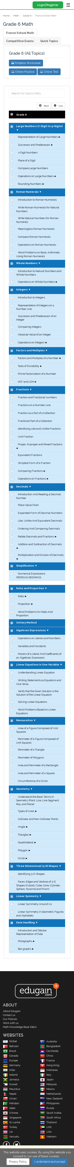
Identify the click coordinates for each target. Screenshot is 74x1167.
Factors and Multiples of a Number (38, 358)
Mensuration (24, 720)
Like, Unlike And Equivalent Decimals (40, 520)
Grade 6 (27, 15)
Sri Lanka (11, 1122)
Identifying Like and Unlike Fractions (39, 428)
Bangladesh (50, 1046)
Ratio (21, 596)
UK (8, 1131)
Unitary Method (26, 622)
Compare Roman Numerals (34, 236)
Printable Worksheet (25, 63)
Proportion (24, 603)
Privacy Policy (18, 1161)
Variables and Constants (32, 646)
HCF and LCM (26, 381)
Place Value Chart (28, 505)
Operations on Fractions (32, 478)
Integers (22, 289)
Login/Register (47, 5)
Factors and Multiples (30, 350)
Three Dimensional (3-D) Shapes (37, 865)
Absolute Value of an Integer (34, 334)
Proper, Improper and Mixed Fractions (40, 444)
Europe (10, 1060)
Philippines (49, 1103)
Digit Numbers (27, 152)
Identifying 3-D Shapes (31, 873)
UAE (46, 1127)
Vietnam (48, 1136)
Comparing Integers (29, 326)
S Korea (10, 1112)
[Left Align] (44, 106)
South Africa (50, 1117)
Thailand (48, 1122)
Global (10, 1041)
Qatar (9, 1108)
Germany (11, 1065)
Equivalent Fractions (30, 455)
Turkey (10, 1127)
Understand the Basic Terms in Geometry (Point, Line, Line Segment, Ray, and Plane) (37, 800)
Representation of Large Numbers (38, 136)
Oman (10, 1098)
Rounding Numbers (29, 183)
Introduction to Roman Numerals (37, 199)
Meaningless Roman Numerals (36, 228)
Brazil (9, 1050)
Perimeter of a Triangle (31, 749)
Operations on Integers (31, 342)
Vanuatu (11, 1136)
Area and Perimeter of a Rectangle (38, 765)
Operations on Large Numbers (35, 176)
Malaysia (48, 1084)
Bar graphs (24, 948)
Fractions (22, 389)
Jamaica (11, 1079)
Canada (10, 1055)
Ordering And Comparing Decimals (39, 528)
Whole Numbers (26, 263)
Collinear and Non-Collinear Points (38, 819)
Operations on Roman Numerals (37, 244)
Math (16, 15)
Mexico (47, 1089)
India (9, 1069)
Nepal (9, 1093)
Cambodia (49, 1050)
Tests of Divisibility (28, 366)
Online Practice (22, 71)
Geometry (23, 788)
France (47, 1060)
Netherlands (50, 1093)
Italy (45, 1074)
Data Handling (25, 922)
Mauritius (11, 1089)
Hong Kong (49, 1065)
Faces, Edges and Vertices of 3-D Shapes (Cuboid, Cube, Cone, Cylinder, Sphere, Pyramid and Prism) (38, 885)
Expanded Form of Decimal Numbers (40, 512)
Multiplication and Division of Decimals (41, 554)
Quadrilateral (25, 842)
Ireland (10, 1074)
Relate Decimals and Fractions (36, 536)
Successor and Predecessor (34, 144)
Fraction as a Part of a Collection (36, 413)
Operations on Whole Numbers (36, 281)
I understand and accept (49, 1161)
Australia (48, 1041)
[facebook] (6, 1144)
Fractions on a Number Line (34, 405)
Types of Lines (26, 811)
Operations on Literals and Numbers (39, 638)
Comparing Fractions (30, 470)
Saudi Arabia (50, 1112)
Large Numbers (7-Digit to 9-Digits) (39, 126)
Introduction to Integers (31, 297)
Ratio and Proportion (30, 588)
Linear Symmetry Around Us (35, 904)
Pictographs (25, 941)
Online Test (49, 71)
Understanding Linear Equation (36, 672)
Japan (46, 1079)
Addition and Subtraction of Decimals (40, 544)
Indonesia (49, 1069)
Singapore (12, 1117)
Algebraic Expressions (31, 630)
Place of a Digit (26, 160)
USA (46, 1131)
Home (6, 15)
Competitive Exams (20, 41)
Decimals (22, 486)
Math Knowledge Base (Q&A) (20, 1026)
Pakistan (11, 1103)
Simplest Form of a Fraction (34, 462)
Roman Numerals (27, 191)
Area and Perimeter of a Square (36, 773)
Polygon (23, 850)
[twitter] (16, 1144)
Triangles (23, 834)
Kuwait (10, 1084)
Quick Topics (49, 41)
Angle (21, 826)
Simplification (25, 565)
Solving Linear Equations (32, 701)
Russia (47, 1108)
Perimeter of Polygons (31, 757)
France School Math (20, 32)
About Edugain (12, 1011)
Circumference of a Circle (33, 780)
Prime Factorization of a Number (37, 373)
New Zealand (51, 1098)
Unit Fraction (25, 436)
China (46, 1055)
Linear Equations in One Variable (37, 664)
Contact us (9, 1015)
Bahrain (11, 1046)
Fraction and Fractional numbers (37, 397)
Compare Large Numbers (33, 168)
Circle (21, 858)
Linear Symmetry (27, 896)
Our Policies (10, 1019)
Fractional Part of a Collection (35, 420)
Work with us (10, 1022)
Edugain (6, 4)
